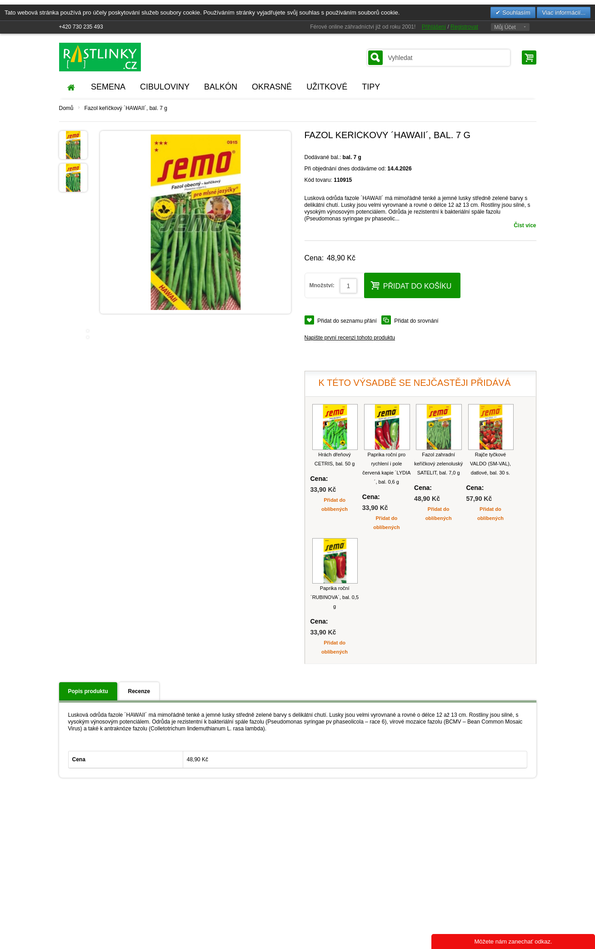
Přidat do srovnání (416, 321)
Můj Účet (504, 27)
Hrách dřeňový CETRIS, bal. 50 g (335, 459)
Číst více (525, 225)
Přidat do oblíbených (334, 504)
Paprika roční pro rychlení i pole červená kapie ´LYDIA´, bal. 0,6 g (386, 468)
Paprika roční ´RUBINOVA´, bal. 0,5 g (334, 597)
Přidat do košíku (411, 285)
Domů (66, 108)
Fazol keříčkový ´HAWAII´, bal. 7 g (126, 108)
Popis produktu (88, 691)
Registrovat (464, 27)
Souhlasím (515, 12)
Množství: (322, 285)
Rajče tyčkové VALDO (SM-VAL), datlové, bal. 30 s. (490, 463)
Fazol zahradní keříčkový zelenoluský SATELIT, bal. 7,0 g (438, 463)
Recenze (139, 691)
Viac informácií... (563, 12)
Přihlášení (434, 27)
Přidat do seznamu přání (347, 321)
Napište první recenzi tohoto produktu (350, 338)
